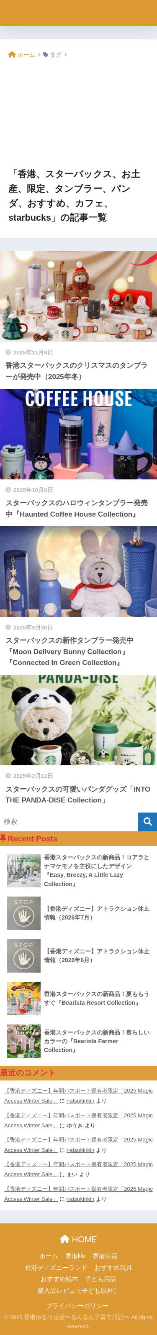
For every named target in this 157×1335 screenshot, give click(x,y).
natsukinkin (81, 1101)
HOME (78, 1239)
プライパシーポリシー (77, 1305)
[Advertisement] (78, 114)
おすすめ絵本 (59, 1279)
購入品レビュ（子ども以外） (78, 1290)
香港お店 (105, 1256)
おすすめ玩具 (113, 1267)
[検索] (147, 822)
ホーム (48, 1256)
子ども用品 (100, 1279)
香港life (75, 1256)
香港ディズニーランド (56, 1267)
